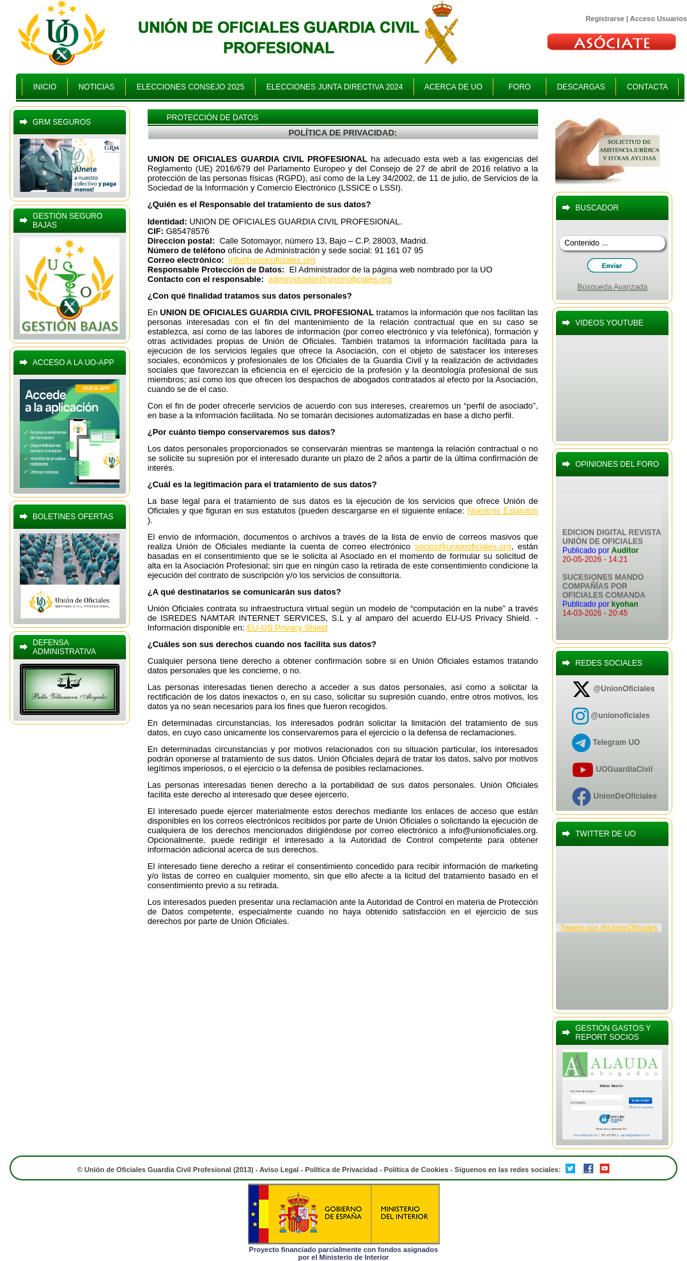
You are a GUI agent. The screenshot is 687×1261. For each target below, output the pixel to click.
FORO (519, 86)
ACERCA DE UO (453, 86)
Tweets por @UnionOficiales (609, 927)
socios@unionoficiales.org (463, 546)
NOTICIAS (96, 86)
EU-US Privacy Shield (287, 627)
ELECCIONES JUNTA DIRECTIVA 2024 (334, 86)
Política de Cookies (417, 1169)
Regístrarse (604, 18)
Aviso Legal (278, 1169)
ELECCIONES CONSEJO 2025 (190, 86)
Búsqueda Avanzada (612, 287)
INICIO (45, 86)
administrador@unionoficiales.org (330, 279)
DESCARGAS (581, 86)
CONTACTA (647, 86)
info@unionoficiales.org (272, 260)
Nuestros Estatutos (502, 510)
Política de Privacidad (341, 1169)
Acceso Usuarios (658, 18)
